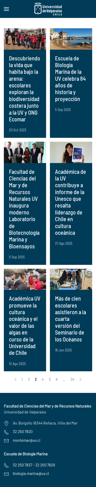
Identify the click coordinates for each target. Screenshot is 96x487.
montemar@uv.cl (26, 440)
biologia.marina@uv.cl (31, 473)
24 (72, 379)
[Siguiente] (80, 379)
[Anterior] (15, 379)
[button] (6, 9)
